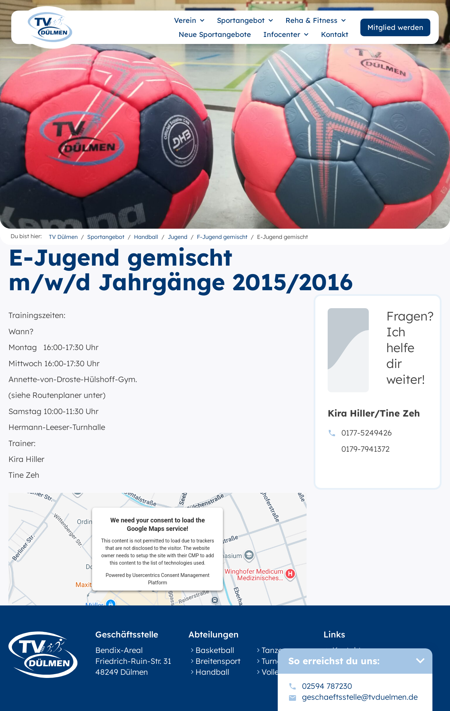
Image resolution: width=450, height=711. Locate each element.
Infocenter (286, 34)
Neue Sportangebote (215, 34)
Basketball (214, 650)
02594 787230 (327, 686)
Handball (146, 236)
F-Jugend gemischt (222, 236)
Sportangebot (245, 20)
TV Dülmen (63, 236)
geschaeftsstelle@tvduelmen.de (360, 697)
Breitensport (217, 661)
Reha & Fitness (315, 20)
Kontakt (334, 34)
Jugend (177, 236)
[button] (420, 660)
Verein (189, 20)
